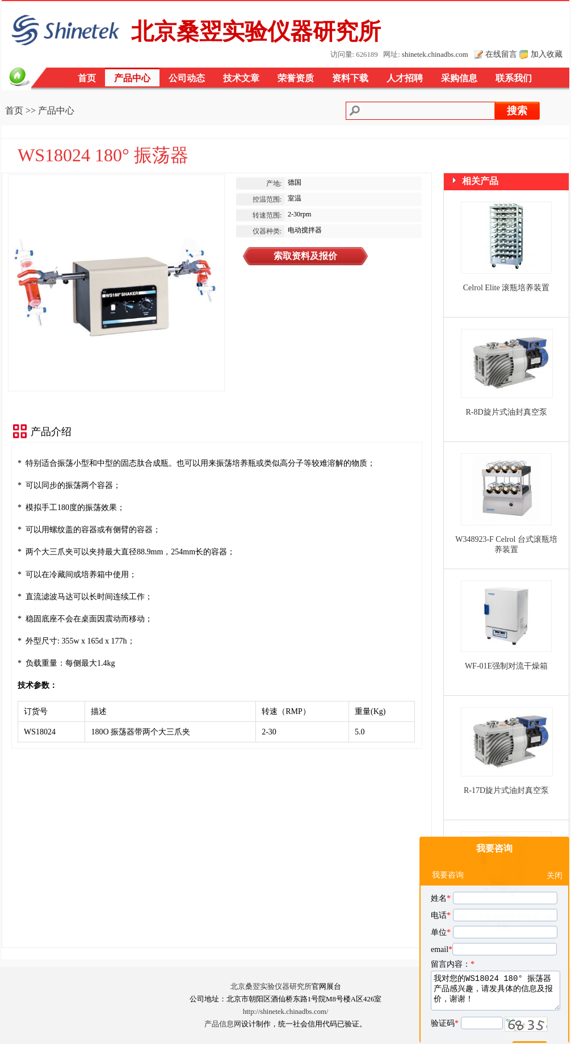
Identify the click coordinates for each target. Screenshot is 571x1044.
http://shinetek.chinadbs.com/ (286, 1012)
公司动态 (187, 78)
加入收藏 (546, 54)
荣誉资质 (296, 78)
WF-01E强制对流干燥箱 (506, 666)
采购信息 (459, 78)
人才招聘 (405, 78)
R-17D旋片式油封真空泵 (506, 790)
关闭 (554, 847)
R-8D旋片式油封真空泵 (506, 412)
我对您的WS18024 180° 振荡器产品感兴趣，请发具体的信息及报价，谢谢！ (495, 963)
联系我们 (514, 78)
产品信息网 (222, 1024)
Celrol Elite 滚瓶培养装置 (506, 287)
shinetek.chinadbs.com (435, 55)
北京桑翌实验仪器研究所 (271, 987)
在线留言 (501, 54)
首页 (87, 78)
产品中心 (132, 78)
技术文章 (241, 78)
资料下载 (350, 78)
